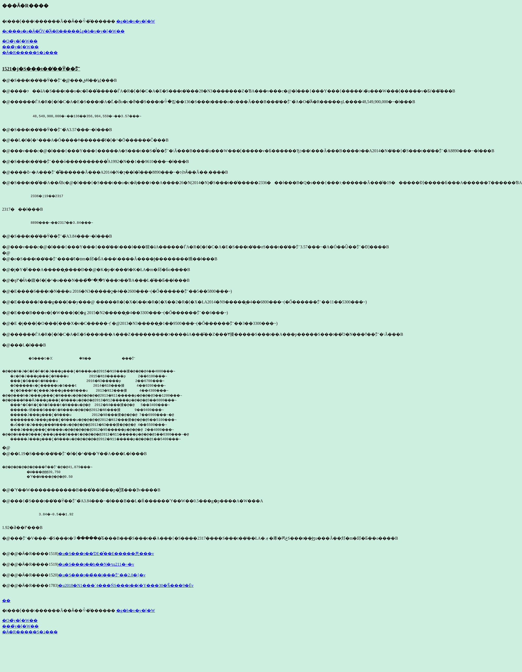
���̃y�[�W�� (20, 47)
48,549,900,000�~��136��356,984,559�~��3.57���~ (75, 116)
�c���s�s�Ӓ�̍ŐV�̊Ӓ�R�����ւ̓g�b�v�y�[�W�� (63, 31)
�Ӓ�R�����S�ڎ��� (30, 52)
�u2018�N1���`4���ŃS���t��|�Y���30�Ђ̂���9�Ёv (125, 587)
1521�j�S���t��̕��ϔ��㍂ (41, 69)
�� (6, 602)
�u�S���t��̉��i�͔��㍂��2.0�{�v (101, 576)
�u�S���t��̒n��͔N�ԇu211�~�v (96, 566)
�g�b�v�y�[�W (135, 21)
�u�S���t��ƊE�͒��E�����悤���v (106, 555)
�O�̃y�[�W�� (20, 41)
